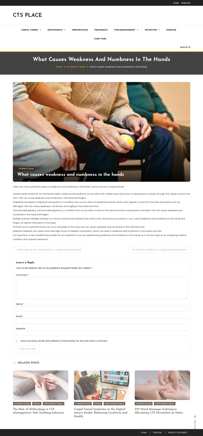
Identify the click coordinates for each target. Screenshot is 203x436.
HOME (176, 3)
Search (185, 47)
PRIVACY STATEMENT (177, 433)
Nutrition (151, 29)
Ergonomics (55, 29)
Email (19, 316)
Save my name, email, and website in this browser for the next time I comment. (64, 340)
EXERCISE (185, 3)
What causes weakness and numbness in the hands (70, 174)
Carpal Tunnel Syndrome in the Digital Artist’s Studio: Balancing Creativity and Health (100, 416)
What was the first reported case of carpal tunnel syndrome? (50, 249)
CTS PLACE (27, 15)
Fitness (37, 406)
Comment (22, 274)
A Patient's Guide (26, 168)
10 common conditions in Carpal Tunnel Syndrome (159, 249)
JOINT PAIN (100, 38)
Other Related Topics (53, 406)
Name (20, 304)
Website (20, 328)
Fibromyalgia (80, 29)
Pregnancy (101, 29)
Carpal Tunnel (29, 29)
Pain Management (124, 29)
